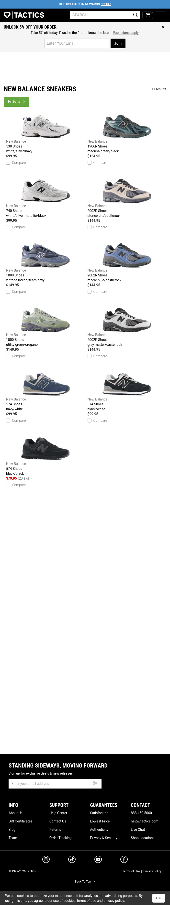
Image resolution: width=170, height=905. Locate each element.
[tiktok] (72, 860)
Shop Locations (143, 838)
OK (158, 898)
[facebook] (124, 860)
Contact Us (57, 821)
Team (13, 838)
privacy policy (113, 901)
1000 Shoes (45, 263)
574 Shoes (45, 391)
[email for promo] (77, 43)
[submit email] (96, 782)
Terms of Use (131, 871)
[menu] (161, 15)
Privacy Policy (152, 871)
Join (118, 43)
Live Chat (138, 829)
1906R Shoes (127, 134)
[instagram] (46, 860)
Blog (12, 829)
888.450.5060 (141, 813)
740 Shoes (45, 198)
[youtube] (98, 860)
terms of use (86, 901)
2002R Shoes (127, 198)
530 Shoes (45, 134)
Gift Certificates (20, 821)
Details (106, 4)
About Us (16, 813)
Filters (17, 101)
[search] (105, 15)
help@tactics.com (144, 821)
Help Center (58, 813)
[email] (55, 784)
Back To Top (85, 881)
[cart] (147, 15)
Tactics (24, 15)
